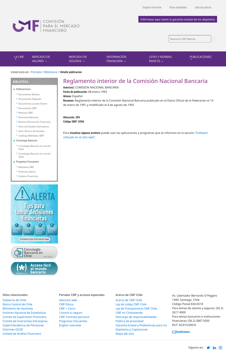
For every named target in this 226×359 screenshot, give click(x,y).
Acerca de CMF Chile (129, 300)
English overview (70, 325)
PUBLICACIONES (200, 57)
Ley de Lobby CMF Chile (131, 304)
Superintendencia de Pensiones (23, 325)
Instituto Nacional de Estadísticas (24, 313)
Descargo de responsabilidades (136, 317)
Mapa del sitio (125, 334)
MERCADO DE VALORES (41, 59)
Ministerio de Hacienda (18, 308)
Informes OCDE (13, 329)
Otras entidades (178, 7)
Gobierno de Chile (14, 300)
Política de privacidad (130, 321)
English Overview (152, 7)
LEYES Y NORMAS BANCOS (160, 59)
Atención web (68, 300)
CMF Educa (66, 304)
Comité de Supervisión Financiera (24, 317)
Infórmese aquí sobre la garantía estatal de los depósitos (177, 19)
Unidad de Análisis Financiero (22, 334)
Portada (36, 72)
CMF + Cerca (67, 308)
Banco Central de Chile (17, 304)
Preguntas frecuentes (73, 321)
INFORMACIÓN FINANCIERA (116, 59)
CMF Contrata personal (74, 317)
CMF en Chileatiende (129, 313)
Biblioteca (50, 72)
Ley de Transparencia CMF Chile (136, 308)
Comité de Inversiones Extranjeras (25, 321)
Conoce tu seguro (70, 313)
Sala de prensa (203, 7)
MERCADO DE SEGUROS (78, 59)
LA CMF (19, 57)
